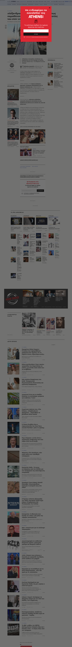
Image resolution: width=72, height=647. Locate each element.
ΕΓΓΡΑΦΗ (36, 34)
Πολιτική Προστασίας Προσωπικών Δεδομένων (40, 37)
